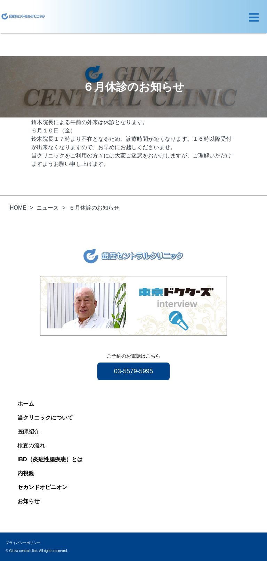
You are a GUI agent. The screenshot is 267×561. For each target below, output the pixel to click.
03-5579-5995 (133, 371)
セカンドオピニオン (42, 487)
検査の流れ (31, 445)
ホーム (25, 404)
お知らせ (28, 501)
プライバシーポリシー (23, 543)
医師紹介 (28, 431)
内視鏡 (25, 473)
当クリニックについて (45, 418)
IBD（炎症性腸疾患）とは (50, 459)
